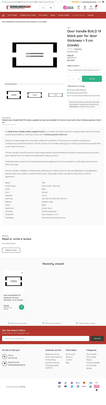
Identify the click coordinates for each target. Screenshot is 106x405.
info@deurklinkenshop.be (16, 365)
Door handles (13, 15)
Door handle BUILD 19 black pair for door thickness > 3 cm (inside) (24, 21)
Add (92, 79)
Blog (67, 362)
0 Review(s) (78, 49)
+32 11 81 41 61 (12, 357)
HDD (69, 28)
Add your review (11, 250)
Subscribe (97, 338)
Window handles (70, 15)
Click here (73, 107)
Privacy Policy (50, 360)
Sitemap (22, 386)
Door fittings (47, 15)
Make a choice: (73, 66)
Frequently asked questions (52, 366)
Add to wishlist (72, 51)
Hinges (58, 15)
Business (100, 15)
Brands (89, 368)
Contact (69, 360)
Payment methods (52, 362)
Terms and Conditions (53, 357)
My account (70, 354)
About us (69, 357)
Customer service (87, 15)
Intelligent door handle (30, 15)
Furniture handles (93, 362)
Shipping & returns (52, 354)
